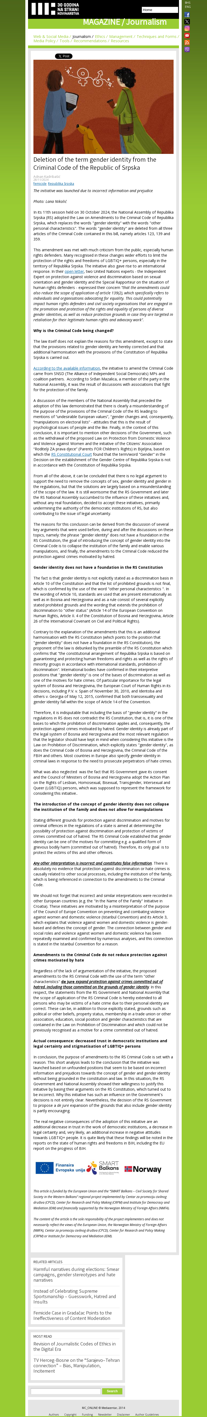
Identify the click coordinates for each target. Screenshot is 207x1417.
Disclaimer (123, 1414)
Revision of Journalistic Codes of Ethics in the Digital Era (74, 1347)
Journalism (82, 36)
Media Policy (44, 40)
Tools (65, 40)
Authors (54, 1414)
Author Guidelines (147, 1414)
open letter (74, 271)
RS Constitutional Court (71, 454)
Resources (120, 40)
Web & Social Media (50, 36)
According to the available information (66, 368)
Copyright (70, 1414)
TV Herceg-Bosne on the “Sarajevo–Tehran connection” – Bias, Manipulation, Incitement (76, 1366)
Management (121, 36)
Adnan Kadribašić (46, 176)
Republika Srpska (61, 183)
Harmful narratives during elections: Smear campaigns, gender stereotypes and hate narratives (76, 1275)
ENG (188, 7)
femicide (40, 183)
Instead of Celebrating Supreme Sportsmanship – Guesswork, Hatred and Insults (74, 1297)
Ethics (100, 36)
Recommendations (90, 40)
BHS (187, 3)
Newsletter (105, 1414)
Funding (87, 1414)
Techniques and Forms (157, 36)
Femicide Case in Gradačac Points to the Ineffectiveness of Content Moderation (72, 1316)
